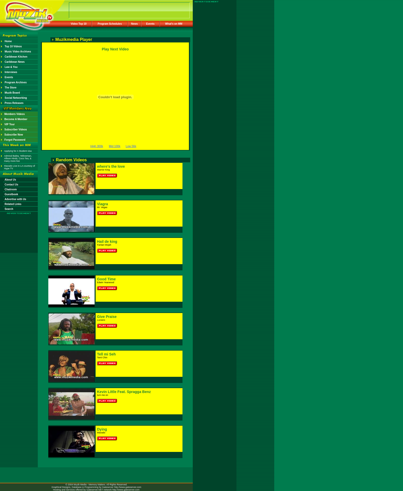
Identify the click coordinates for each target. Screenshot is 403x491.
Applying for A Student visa (18, 151)
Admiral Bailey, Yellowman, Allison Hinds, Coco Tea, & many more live (18, 158)
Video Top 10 (78, 23)
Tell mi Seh (106, 354)
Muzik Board (12, 92)
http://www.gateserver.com (127, 487)
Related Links (13, 204)
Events (150, 23)
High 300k (96, 146)
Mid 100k (115, 146)
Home (8, 41)
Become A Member (15, 119)
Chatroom (11, 189)
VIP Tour (9, 124)
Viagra (102, 204)
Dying (102, 429)
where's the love (111, 166)
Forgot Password (14, 139)
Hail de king (107, 241)
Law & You (11, 67)
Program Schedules (110, 23)
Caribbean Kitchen (16, 56)
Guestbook (11, 194)
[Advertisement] (19, 229)
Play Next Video (115, 49)
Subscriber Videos (15, 129)
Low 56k (131, 146)
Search (9, 209)
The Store (10, 87)
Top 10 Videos (13, 46)
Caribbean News (15, 61)
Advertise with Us (15, 199)
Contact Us (11, 184)
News (134, 23)
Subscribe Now (13, 134)
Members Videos (14, 114)
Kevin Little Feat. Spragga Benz (124, 392)
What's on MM (173, 23)
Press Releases (14, 103)
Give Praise (107, 317)
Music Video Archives (18, 51)
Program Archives (16, 82)
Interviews (11, 72)
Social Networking (16, 97)
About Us (10, 179)
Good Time (106, 279)
